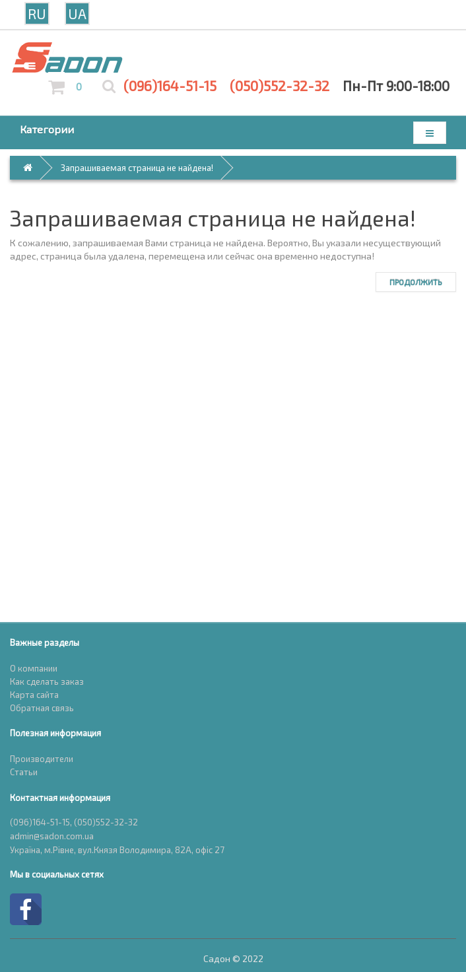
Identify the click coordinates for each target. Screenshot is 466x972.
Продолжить (415, 282)
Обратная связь (42, 708)
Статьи (24, 772)
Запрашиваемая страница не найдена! (137, 167)
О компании (33, 668)
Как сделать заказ (47, 681)
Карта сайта (34, 694)
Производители (41, 758)
